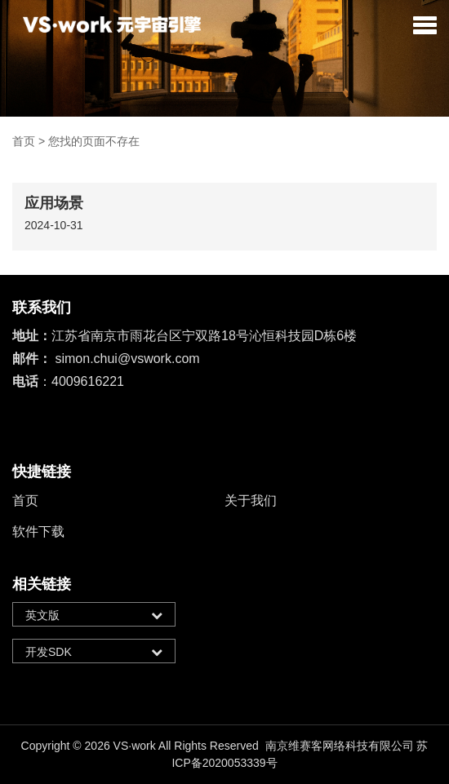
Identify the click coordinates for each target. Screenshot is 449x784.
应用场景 (53, 203)
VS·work (134, 745)
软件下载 (38, 531)
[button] (425, 24)
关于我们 (250, 500)
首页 (23, 141)
